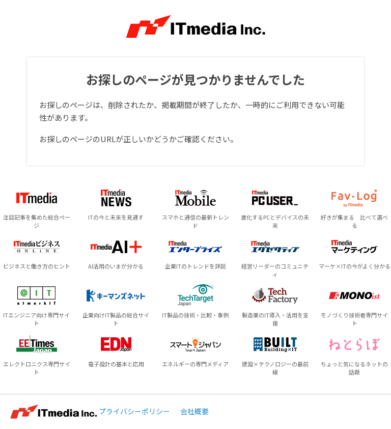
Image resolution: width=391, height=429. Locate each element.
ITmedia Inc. (53, 412)
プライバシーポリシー (134, 411)
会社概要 (194, 411)
